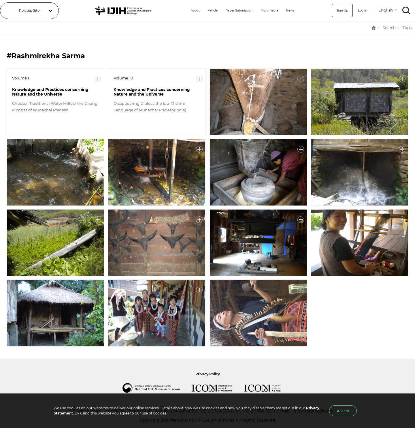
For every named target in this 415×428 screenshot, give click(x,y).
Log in (361, 10)
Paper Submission (234, 10)
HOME (374, 28)
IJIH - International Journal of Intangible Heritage (119, 10)
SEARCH (406, 10)
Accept (343, 411)
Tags (407, 27)
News (291, 10)
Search (389, 27)
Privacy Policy (207, 374)
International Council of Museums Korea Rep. (268, 388)
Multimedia (268, 10)
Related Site (29, 10)
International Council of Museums (218, 388)
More (98, 79)
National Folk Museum (157, 388)
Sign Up (339, 10)
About (185, 10)
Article (205, 10)
